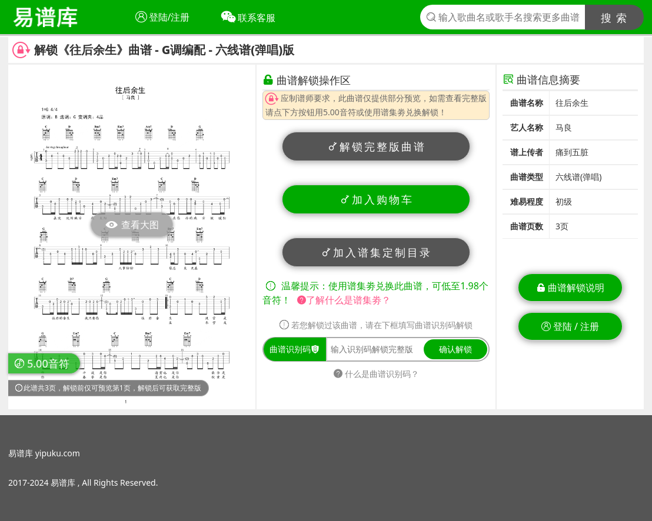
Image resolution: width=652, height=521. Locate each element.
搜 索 (614, 18)
